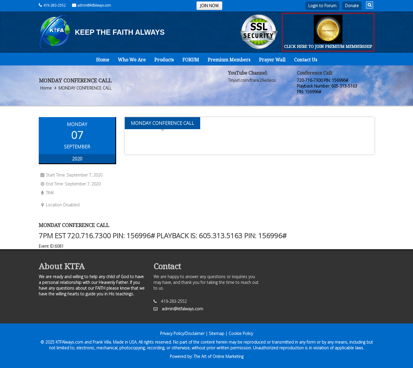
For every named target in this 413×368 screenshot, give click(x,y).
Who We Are (132, 60)
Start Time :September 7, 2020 (70, 175)
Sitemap (216, 333)
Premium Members (229, 60)
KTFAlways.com (69, 342)
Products (164, 60)
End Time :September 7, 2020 (70, 184)
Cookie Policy (241, 333)
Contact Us (305, 60)
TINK (46, 192)
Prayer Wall (272, 60)
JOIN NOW (209, 5)
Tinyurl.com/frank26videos (252, 80)
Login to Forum (322, 5)
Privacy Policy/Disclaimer (182, 333)
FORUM (190, 60)
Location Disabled (59, 205)
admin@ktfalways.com (91, 5)
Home (102, 60)
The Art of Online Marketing (218, 356)
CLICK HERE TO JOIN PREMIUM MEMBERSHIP (328, 46)
